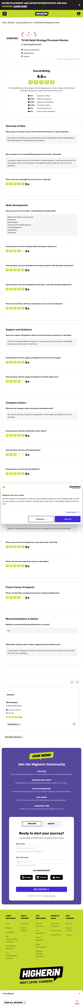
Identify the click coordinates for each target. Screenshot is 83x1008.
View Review (14, 724)
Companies (10, 932)
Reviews (9, 928)
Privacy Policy (56, 930)
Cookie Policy (56, 935)
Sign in (51, 824)
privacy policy (39, 501)
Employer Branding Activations (40, 954)
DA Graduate (12, 702)
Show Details (71, 512)
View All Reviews (14, 1002)
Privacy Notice (49, 896)
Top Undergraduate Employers (11, 955)
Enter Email (21, 844)
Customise (41, 519)
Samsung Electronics (33, 44)
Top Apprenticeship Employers (11, 939)
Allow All (67, 519)
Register (32, 824)
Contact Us (25, 923)
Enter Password (22, 857)
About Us (69, 923)
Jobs (7, 923)
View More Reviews (13, 737)
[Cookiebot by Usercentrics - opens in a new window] (71, 487)
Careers (69, 935)
